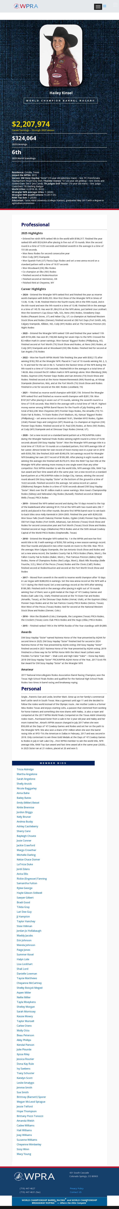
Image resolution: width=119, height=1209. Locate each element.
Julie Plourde (24, 1049)
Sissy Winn (23, 1149)
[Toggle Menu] (98, 6)
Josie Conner (24, 840)
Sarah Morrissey (26, 1011)
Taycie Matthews (27, 978)
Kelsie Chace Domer (28, 859)
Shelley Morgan (26, 1006)
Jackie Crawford (26, 845)
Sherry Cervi (24, 831)
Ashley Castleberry (27, 826)
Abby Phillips (24, 1040)
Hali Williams (24, 1130)
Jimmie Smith (24, 1087)
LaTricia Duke (25, 864)
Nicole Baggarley (27, 788)
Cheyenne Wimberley (29, 1144)
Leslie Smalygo (25, 1082)
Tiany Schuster (25, 1073)
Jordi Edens (23, 869)
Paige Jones (23, 950)
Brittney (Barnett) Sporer (31, 1097)
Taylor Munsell (25, 1021)
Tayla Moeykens (26, 1002)
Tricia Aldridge (25, 769)
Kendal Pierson (25, 1045)
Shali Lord (22, 968)
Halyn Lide (23, 959)
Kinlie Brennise (25, 807)
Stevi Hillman (24, 926)
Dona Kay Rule (25, 1063)
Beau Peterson (25, 1035)
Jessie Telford (25, 1106)
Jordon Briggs (25, 812)
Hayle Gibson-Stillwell (29, 892)
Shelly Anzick (24, 783)
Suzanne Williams (27, 1139)
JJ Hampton (23, 916)
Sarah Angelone (26, 779)
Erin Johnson (24, 940)
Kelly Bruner (24, 816)
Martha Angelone (27, 774)
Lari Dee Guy (24, 911)
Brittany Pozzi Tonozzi (30, 1116)
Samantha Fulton (27, 883)
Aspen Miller (24, 992)
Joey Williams (24, 1135)
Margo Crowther (26, 850)
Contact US (76, 1192)
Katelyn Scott (25, 1078)
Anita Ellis (22, 874)
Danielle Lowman (27, 973)
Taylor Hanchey (26, 921)
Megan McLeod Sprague (31, 1101)
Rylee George (24, 888)
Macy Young (24, 1154)
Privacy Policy (77, 1188)
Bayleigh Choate (26, 836)
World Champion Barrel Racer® (60, 102)
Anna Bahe (23, 793)
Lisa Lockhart (25, 964)
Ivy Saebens (23, 1068)
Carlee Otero (24, 1025)
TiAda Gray (23, 907)
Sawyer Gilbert (25, 897)
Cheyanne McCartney (29, 983)
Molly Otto (23, 1030)
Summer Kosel (25, 954)
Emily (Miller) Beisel (28, 802)
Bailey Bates (24, 798)
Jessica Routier (25, 1059)
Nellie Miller (24, 997)
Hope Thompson (27, 1111)
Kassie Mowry (25, 1016)
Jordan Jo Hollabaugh (29, 930)
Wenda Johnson (26, 945)
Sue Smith (23, 1092)
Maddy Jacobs (25, 935)
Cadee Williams (25, 1125)
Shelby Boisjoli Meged (29, 987)
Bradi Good (23, 902)
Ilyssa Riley (23, 1054)
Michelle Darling (26, 855)
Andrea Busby (25, 821)
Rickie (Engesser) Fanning (32, 878)
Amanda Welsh (25, 1120)
